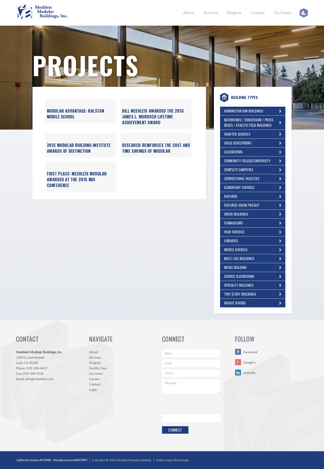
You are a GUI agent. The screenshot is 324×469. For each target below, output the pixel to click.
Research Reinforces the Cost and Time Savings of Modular (156, 148)
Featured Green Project (242, 205)
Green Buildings (236, 214)
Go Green (282, 13)
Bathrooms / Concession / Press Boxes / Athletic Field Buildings (248, 122)
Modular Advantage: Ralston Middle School (75, 114)
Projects (234, 13)
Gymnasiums (233, 223)
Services (211, 13)
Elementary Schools (239, 187)
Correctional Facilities (241, 178)
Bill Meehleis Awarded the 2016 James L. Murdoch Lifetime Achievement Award (153, 116)
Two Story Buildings (240, 294)
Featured (230, 196)
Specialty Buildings (239, 285)
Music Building (235, 267)
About (189, 13)
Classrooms (233, 151)
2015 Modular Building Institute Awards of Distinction (79, 148)
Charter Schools (237, 134)
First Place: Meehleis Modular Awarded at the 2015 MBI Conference (77, 179)
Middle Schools (236, 249)
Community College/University (247, 160)
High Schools (234, 231)
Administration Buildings (243, 111)
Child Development (238, 143)
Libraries (231, 240)
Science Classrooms (239, 276)
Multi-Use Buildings (239, 258)
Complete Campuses (238, 169)
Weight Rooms (235, 303)
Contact (257, 13)
